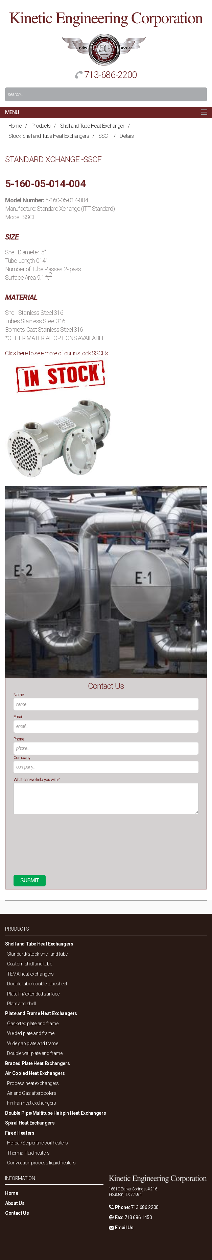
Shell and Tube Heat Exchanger (92, 126)
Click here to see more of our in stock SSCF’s (56, 353)
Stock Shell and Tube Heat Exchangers (48, 136)
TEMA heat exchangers (30, 974)
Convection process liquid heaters (41, 1162)
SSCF (104, 136)
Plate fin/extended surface (33, 994)
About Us (14, 1203)
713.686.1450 (138, 1217)
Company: (22, 757)
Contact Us (17, 1213)
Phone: (19, 738)
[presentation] (41, 847)
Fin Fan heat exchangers (31, 1103)
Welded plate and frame (30, 1033)
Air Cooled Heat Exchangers (35, 1073)
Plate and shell (21, 1003)
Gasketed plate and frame (32, 1023)
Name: (19, 694)
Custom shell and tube (29, 963)
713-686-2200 (110, 75)
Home (15, 126)
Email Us (124, 1227)
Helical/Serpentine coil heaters (37, 1142)
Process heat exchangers (33, 1083)
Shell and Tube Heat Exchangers (39, 944)
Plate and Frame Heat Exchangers (41, 1013)
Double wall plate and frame (35, 1053)
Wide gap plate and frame (32, 1043)
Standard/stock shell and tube (37, 954)
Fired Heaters (19, 1133)
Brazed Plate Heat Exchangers (37, 1063)
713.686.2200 (145, 1207)
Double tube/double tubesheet (37, 983)
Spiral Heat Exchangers (29, 1123)
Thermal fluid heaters (28, 1153)
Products (41, 126)
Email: (18, 716)
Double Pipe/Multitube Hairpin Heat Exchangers (55, 1113)
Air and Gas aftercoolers (31, 1093)
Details (127, 136)
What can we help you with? (37, 779)
